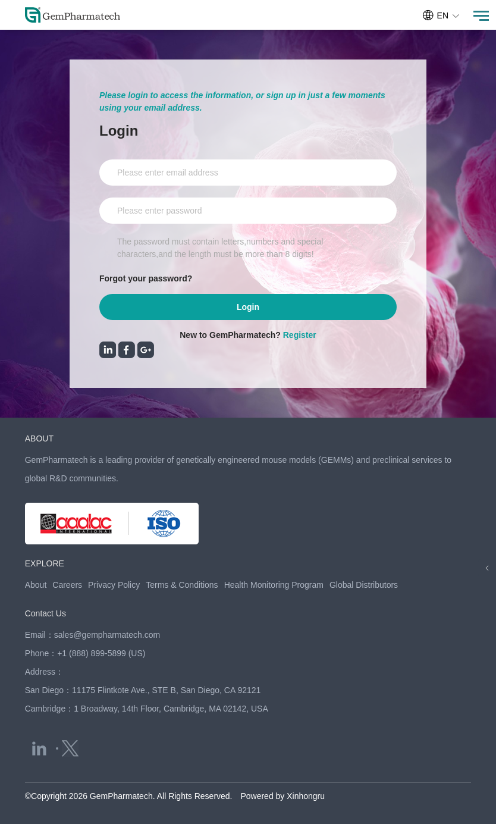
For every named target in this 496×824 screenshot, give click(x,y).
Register (299, 335)
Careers (67, 585)
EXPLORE (44, 563)
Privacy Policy (114, 585)
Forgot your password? (145, 278)
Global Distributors (363, 585)
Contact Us (45, 613)
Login (248, 307)
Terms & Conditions (182, 585)
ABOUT (39, 438)
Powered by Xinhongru (282, 796)
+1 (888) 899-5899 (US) (101, 653)
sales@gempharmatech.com (107, 635)
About (36, 585)
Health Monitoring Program (274, 585)
